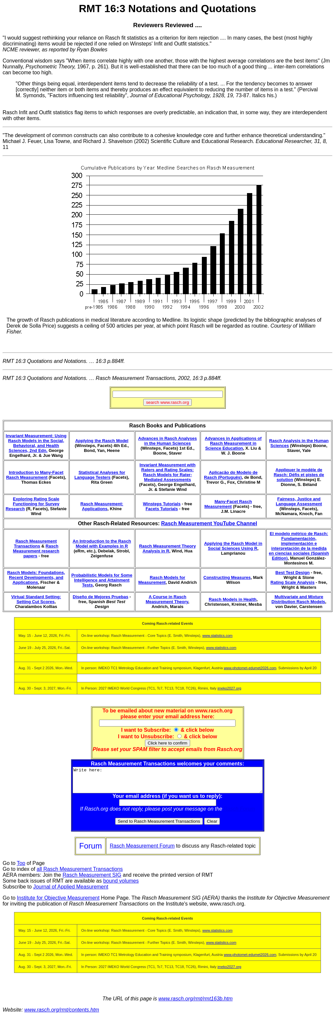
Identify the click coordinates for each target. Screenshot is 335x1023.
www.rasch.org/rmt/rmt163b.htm (195, 1003)
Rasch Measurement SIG (91, 880)
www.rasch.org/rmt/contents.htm (61, 1014)
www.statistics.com (217, 635)
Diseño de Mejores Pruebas (100, 596)
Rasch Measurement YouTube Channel (209, 523)
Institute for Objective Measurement (58, 903)
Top (21, 868)
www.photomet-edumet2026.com (250, 668)
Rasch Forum (239, 814)
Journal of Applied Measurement (70, 891)
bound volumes (121, 885)
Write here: (167, 782)
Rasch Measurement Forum (142, 850)
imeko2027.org (229, 688)
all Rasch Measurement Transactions (80, 874)
